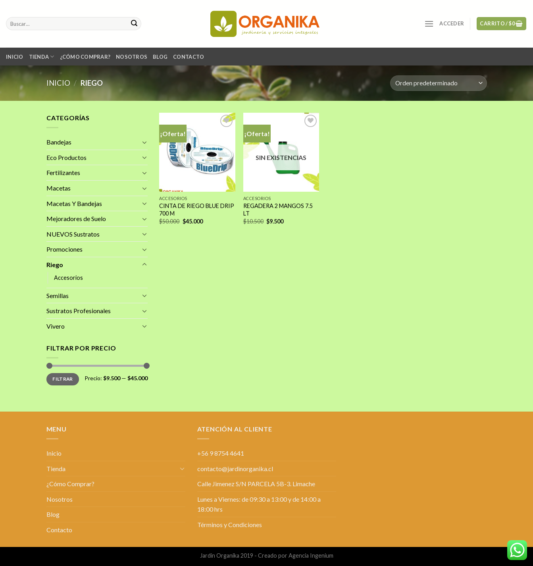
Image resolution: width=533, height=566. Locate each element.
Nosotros (131, 57)
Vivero (55, 326)
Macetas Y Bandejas (74, 203)
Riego (54, 264)
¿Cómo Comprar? (85, 57)
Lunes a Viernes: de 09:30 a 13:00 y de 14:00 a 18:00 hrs (259, 504)
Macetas (58, 188)
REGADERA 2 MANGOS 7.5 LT (278, 209)
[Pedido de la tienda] (438, 83)
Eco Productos (66, 157)
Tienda (41, 56)
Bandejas (58, 142)
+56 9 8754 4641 (220, 453)
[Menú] (429, 23)
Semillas (57, 295)
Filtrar (62, 379)
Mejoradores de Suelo (76, 218)
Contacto (188, 57)
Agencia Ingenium (311, 555)
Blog (160, 57)
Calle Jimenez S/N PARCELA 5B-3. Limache (256, 483)
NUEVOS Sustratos (73, 234)
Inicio (14, 57)
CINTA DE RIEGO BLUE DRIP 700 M (196, 209)
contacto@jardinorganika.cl (235, 468)
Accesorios (68, 277)
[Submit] (134, 24)
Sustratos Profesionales (78, 310)
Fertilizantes (63, 172)
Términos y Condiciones (229, 524)
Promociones (64, 249)
